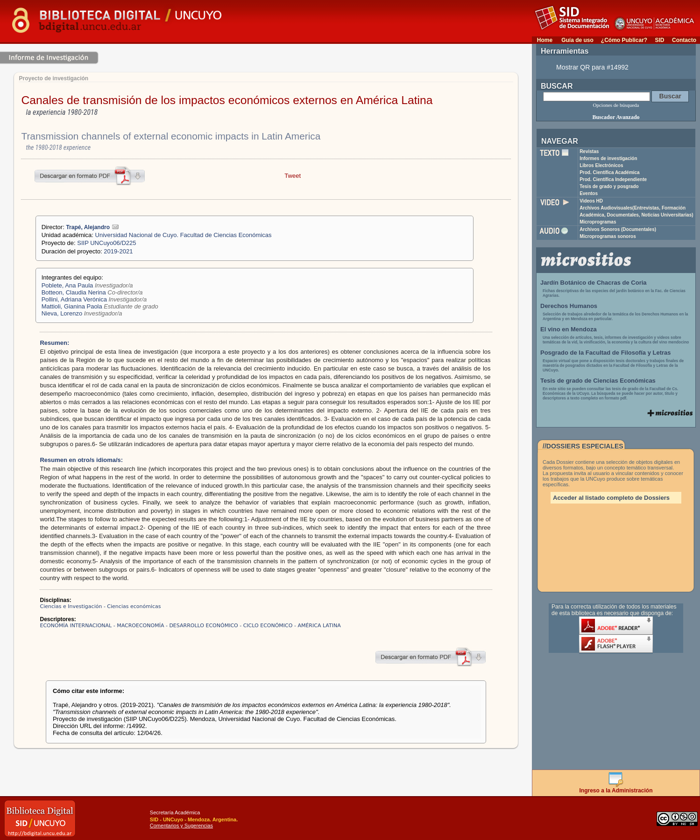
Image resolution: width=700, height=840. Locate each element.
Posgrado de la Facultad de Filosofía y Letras (605, 352)
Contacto (684, 40)
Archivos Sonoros (618, 229)
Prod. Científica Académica (610, 172)
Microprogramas (598, 221)
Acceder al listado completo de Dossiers (611, 497)
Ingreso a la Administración (616, 788)
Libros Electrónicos (601, 165)
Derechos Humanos (568, 305)
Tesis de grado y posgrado (609, 186)
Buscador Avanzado (615, 117)
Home (544, 40)
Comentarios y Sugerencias (181, 825)
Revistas (589, 151)
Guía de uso (577, 40)
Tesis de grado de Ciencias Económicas (598, 380)
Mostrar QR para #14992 (592, 67)
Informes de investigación (608, 158)
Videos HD (591, 200)
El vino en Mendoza (568, 329)
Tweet (292, 175)
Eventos (589, 193)
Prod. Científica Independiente (613, 179)
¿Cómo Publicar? (624, 40)
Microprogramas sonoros (608, 236)
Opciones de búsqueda (616, 105)
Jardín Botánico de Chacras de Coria (593, 282)
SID (659, 40)
